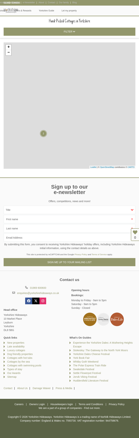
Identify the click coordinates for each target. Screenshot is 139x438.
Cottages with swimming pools (24, 365)
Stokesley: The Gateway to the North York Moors (100, 350)
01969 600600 (12, 2)
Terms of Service (99, 254)
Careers (19, 404)
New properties (15, 342)
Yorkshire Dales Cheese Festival (91, 354)
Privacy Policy (81, 254)
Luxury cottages (16, 350)
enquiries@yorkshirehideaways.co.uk (38, 293)
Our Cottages (41, 10)
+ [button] (8, 47)
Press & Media (64, 388)
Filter (69, 31)
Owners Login (37, 404)
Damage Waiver (42, 388)
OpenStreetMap (107, 167)
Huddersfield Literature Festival (90, 380)
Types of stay (14, 369)
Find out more (92, 408)
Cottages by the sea (18, 361)
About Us (22, 388)
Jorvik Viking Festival (85, 376)
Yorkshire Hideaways (11, 10)
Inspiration (60, 10)
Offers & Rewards (81, 10)
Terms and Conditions (91, 404)
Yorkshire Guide (105, 10)
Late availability (16, 346)
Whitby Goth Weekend (85, 361)
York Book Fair (81, 357)
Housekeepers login (61, 404)
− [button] (8, 52)
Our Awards (13, 373)
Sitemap (11, 376)
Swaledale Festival (83, 369)
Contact (8, 388)
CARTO (131, 167)
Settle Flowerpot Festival (87, 373)
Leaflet (93, 167)
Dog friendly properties (20, 354)
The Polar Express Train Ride (89, 365)
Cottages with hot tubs (19, 357)
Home (25, 10)
